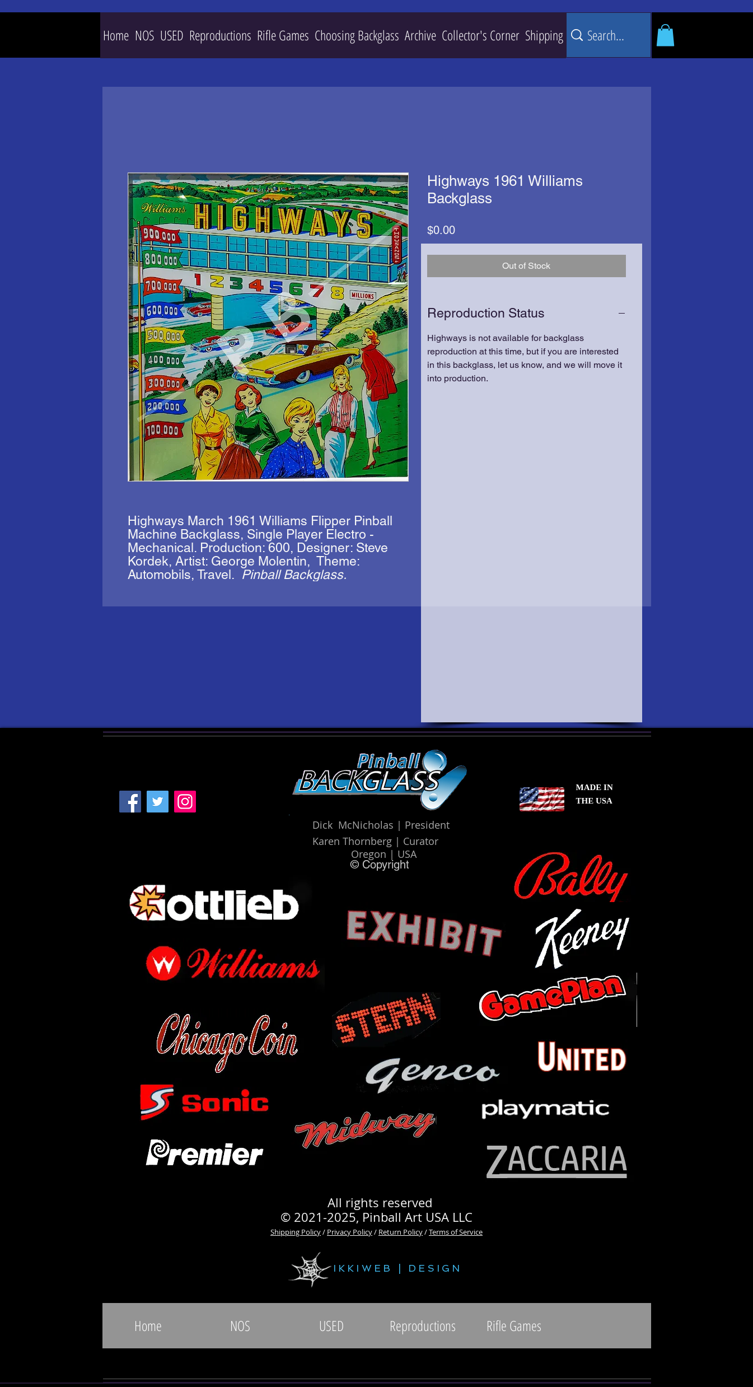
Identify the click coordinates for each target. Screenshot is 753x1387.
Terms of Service (456, 1232)
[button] (220, 35)
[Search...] (606, 35)
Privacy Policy (349, 1232)
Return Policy (400, 1232)
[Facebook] (130, 801)
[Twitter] (158, 801)
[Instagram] (185, 801)
